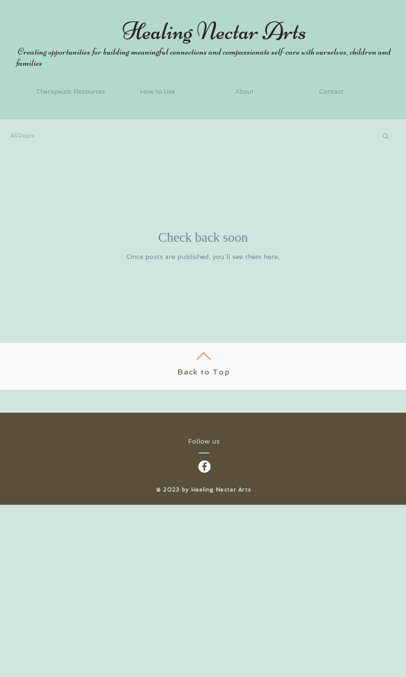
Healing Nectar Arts (214, 31)
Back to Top (203, 371)
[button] (386, 136)
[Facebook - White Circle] (204, 466)
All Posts (22, 135)
